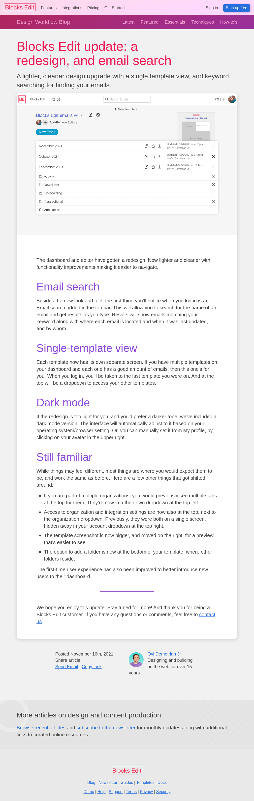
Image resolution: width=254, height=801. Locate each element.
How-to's (228, 22)
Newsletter (107, 782)
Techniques (202, 22)
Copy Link (92, 666)
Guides (127, 782)
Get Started (114, 8)
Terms (131, 792)
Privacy (146, 792)
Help (101, 792)
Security (163, 792)
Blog (91, 782)
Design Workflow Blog (43, 22)
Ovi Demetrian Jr (164, 654)
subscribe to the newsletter (105, 727)
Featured (150, 22)
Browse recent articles (41, 727)
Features (49, 8)
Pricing (93, 8)
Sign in (212, 8)
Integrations (72, 8)
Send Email (66, 666)
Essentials (175, 22)
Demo (89, 792)
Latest (128, 22)
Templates (145, 782)
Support (116, 792)
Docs (162, 782)
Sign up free (236, 8)
